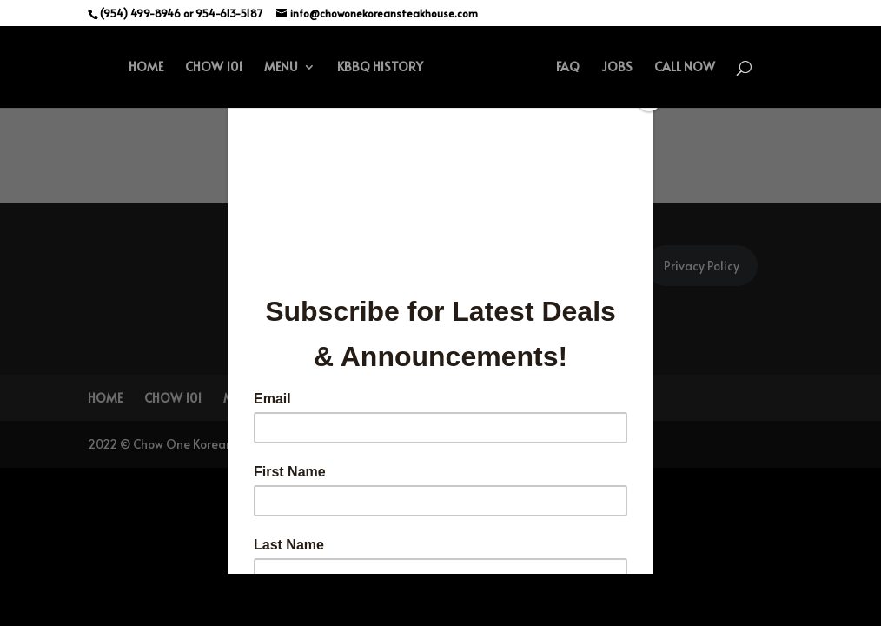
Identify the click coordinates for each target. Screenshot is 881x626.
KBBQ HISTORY (380, 68)
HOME (146, 68)
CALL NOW (684, 68)
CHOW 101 (213, 68)
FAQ (568, 68)
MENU (281, 68)
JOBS (617, 68)
